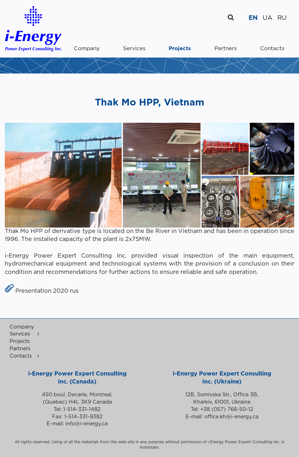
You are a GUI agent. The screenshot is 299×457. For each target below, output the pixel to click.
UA (267, 18)
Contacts (272, 48)
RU (282, 18)
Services (134, 48)
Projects (180, 48)
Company (87, 48)
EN (253, 18)
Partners (225, 48)
